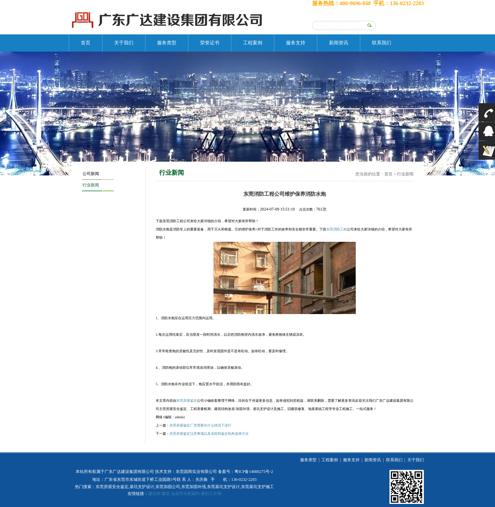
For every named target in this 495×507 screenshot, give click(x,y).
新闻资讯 (338, 42)
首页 (85, 42)
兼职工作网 (211, 493)
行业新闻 (90, 185)
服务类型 (166, 42)
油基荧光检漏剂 (185, 493)
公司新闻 (90, 173)
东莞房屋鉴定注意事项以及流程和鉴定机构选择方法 (209, 433)
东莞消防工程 (336, 229)
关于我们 (123, 42)
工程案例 (252, 42)
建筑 (166, 493)
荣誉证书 (209, 42)
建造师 (154, 493)
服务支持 (295, 42)
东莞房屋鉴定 (186, 400)
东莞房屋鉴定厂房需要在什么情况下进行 (200, 425)
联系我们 (381, 42)
